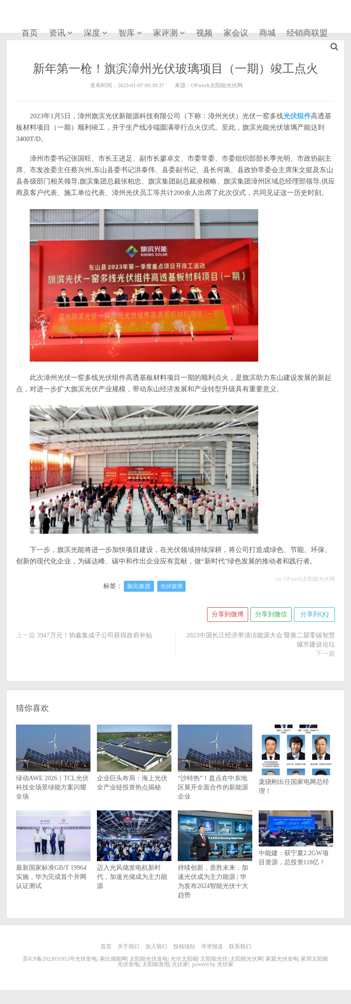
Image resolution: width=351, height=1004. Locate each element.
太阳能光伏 (214, 959)
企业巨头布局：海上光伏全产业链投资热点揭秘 (134, 768)
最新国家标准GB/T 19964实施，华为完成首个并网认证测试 (53, 861)
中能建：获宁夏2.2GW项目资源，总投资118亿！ (296, 845)
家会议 (235, 32)
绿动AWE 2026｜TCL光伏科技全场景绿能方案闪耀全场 (53, 772)
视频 (204, 32)
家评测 (165, 32)
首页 (29, 32)
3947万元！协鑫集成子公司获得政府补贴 (94, 635)
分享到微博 (228, 614)
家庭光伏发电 (282, 959)
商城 (267, 32)
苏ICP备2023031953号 (49, 959)
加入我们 (156, 946)
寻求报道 (212, 946)
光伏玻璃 (171, 586)
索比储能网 (113, 959)
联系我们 (240, 946)
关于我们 (128, 946)
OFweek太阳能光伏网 (309, 579)
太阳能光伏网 (246, 959)
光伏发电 (86, 959)
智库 (126, 32)
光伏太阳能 (184, 959)
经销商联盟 (307, 32)
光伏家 (33, 17)
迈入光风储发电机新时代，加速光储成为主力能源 (134, 861)
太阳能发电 (156, 964)
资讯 (57, 32)
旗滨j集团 (138, 586)
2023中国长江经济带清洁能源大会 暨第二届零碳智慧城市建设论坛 (260, 640)
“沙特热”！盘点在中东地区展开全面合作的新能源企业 (215, 772)
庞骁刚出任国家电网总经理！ (296, 770)
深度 (92, 32)
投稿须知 (184, 946)
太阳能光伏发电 (148, 959)
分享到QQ (314, 614)
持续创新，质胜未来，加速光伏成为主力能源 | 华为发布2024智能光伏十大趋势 (215, 866)
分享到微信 (271, 614)
